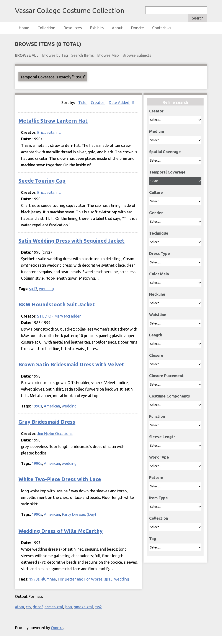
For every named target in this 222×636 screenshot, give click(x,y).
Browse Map (108, 55)
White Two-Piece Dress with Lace (59, 479)
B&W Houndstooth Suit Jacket (56, 304)
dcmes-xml (53, 607)
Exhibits (97, 28)
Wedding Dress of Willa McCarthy (60, 531)
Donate (137, 28)
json (68, 607)
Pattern (156, 477)
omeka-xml (83, 607)
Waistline (157, 314)
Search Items (82, 55)
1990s (37, 406)
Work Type (159, 457)
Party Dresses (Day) (79, 514)
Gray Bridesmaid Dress (46, 422)
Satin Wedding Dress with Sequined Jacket (71, 241)
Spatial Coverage (165, 151)
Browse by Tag (55, 55)
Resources (73, 28)
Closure (156, 355)
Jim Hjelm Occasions (54, 433)
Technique (158, 233)
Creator (156, 111)
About (117, 28)
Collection (46, 28)
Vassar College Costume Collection (69, 10)
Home (24, 28)
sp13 (33, 288)
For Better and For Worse (80, 579)
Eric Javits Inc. (49, 132)
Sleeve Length (162, 437)
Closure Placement (166, 375)
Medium (156, 131)
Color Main (159, 274)
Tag (152, 538)
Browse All (27, 55)
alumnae (48, 579)
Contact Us (161, 28)
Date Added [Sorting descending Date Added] (119, 102)
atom (19, 607)
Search (198, 18)
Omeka (57, 627)
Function (157, 416)
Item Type (158, 498)
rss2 (98, 607)
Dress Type (159, 253)
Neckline (157, 294)
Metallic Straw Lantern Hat (53, 121)
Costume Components (169, 396)
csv (28, 607)
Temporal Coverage (167, 172)
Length (155, 335)
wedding (46, 288)
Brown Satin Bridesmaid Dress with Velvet (71, 364)
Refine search (175, 102)
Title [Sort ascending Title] (82, 102)
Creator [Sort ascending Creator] (98, 102)
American (52, 406)
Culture (156, 192)
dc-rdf (38, 607)
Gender (156, 213)
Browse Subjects (136, 55)
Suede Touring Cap (41, 181)
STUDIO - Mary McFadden (59, 316)
